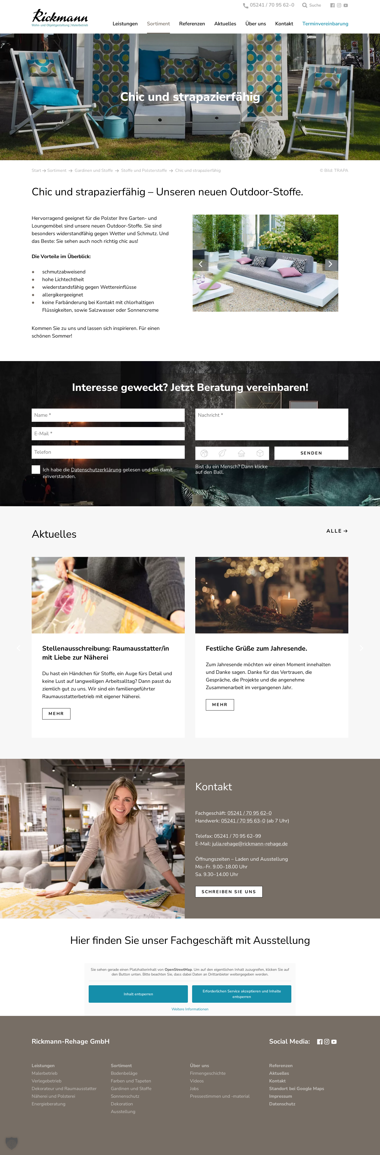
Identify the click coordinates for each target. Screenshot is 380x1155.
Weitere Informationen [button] (190, 1009)
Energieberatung (48, 1104)
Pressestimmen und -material (220, 1096)
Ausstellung (123, 1112)
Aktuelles (225, 24)
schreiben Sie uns (229, 892)
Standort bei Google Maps (296, 1089)
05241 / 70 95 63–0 (243, 820)
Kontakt (284, 24)
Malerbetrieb (45, 1073)
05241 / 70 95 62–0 (268, 5)
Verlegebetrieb (46, 1081)
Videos (197, 1081)
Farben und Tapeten (131, 1081)
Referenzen (192, 24)
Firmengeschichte (208, 1073)
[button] (11, 1143)
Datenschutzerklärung (96, 469)
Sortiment (158, 24)
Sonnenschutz (125, 1096)
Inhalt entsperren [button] (138, 994)
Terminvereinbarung (325, 24)
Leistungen (125, 24)
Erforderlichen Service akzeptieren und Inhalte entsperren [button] (242, 994)
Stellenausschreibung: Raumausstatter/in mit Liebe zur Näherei (105, 653)
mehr (56, 714)
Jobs (194, 1089)
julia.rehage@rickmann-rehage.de (250, 843)
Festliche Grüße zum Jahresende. (256, 648)
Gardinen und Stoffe (131, 1089)
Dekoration (122, 1104)
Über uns (255, 24)
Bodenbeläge (124, 1073)
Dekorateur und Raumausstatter (64, 1089)
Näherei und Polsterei (53, 1096)
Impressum (280, 1096)
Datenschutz (282, 1104)
